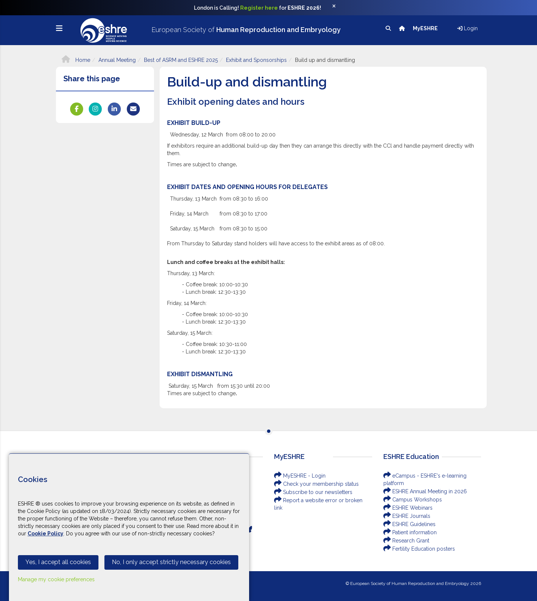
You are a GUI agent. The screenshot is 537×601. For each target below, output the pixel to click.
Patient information (410, 532)
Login (467, 28)
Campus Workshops (412, 500)
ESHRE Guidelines (409, 524)
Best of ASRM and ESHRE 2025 (181, 60)
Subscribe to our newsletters (313, 492)
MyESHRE (426, 28)
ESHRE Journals (406, 516)
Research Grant (406, 541)
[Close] (337, 7)
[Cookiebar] (129, 527)
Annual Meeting (117, 60)
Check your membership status (316, 484)
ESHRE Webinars (408, 508)
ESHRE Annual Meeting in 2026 (425, 491)
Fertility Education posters (419, 549)
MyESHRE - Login (300, 476)
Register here (259, 8)
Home (76, 60)
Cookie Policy (45, 534)
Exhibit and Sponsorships (256, 60)
